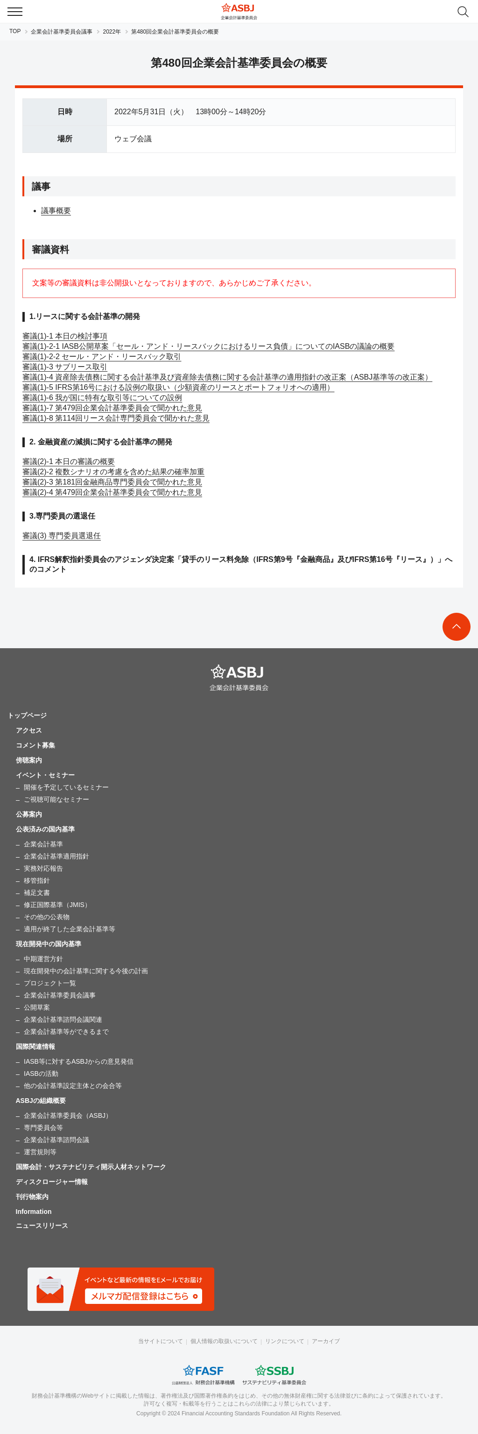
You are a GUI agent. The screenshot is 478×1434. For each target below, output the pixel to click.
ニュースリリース (42, 1225)
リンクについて (284, 1341)
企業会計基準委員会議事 (61, 31)
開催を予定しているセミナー (66, 787)
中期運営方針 (43, 959)
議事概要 (56, 211)
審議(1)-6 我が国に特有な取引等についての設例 (102, 398)
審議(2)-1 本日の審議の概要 (68, 461)
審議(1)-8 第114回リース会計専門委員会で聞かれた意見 (116, 418)
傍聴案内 (29, 760)
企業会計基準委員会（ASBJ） (68, 1115)
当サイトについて (160, 1341)
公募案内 (29, 814)
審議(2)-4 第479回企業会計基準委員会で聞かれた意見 (112, 492)
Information (34, 1211)
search (463, 11)
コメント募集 (35, 745)
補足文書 (37, 892)
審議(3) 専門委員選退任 (61, 536)
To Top (457, 627)
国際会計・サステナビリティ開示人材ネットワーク (91, 1167)
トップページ (27, 715)
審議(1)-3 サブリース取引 (64, 367)
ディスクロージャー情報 (52, 1181)
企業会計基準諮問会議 (56, 1139)
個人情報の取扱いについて (224, 1341)
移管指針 (37, 880)
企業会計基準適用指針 (56, 856)
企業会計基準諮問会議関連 (63, 1019)
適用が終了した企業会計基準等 (69, 929)
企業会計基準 (43, 844)
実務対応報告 (43, 868)
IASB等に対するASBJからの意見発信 (79, 1061)
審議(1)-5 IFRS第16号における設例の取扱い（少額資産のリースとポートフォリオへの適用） (178, 387)
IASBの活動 (41, 1073)
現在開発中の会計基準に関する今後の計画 (86, 971)
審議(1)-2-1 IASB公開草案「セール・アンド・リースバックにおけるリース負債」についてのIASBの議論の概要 (208, 346)
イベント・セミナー (45, 775)
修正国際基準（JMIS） (57, 904)
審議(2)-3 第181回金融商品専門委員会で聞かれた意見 (112, 482)
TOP (15, 31)
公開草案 (37, 1007)
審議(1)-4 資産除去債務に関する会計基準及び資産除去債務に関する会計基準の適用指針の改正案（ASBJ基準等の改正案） (227, 377)
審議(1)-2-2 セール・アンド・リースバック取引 (101, 356)
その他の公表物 (47, 917)
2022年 (112, 31)
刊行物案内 (32, 1196)
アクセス (29, 730)
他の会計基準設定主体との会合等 (73, 1085)
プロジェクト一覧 (50, 983)
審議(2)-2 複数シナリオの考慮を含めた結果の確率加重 (113, 472)
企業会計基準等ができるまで (66, 1031)
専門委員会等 (43, 1127)
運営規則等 (40, 1152)
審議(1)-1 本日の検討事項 (64, 336)
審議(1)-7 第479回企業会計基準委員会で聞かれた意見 (112, 408)
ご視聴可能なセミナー (56, 799)
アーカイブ (326, 1341)
